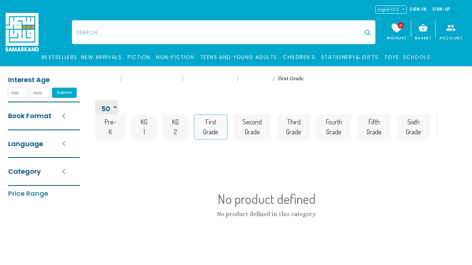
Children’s (299, 57)
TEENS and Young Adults (238, 57)
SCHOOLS (416, 57)
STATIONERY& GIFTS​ (350, 57)
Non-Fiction (175, 57)
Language (25, 143)
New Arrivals (101, 57)
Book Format (30, 115)
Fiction (139, 57)
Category (24, 171)
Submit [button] (64, 92)
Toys (391, 57)
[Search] (367, 32)
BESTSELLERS (59, 57)
